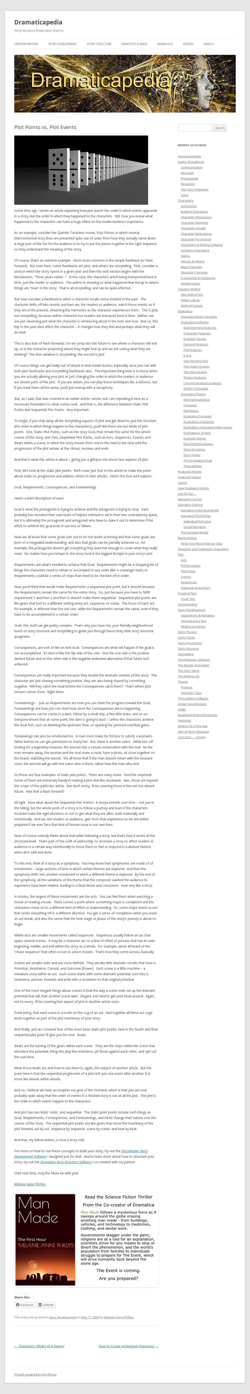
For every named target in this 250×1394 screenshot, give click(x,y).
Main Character (191, 267)
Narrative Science (134, 44)
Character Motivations (196, 234)
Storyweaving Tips (193, 621)
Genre (182, 483)
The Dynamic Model (194, 532)
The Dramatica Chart (198, 460)
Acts (184, 560)
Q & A (187, 355)
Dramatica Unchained (199, 422)
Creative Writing (26, 44)
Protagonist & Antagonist (198, 278)
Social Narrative (195, 527)
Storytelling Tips (192, 294)
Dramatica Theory (193, 394)
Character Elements (194, 223)
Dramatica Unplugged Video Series (208, 427)
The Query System (196, 366)
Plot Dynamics (190, 566)
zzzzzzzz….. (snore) (191, 737)
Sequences (189, 582)
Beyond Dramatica (196, 400)
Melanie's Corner (190, 499)
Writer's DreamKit (196, 389)
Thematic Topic (191, 693)
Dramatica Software (195, 322)
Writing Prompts (192, 306)
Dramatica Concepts (198, 416)
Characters (185, 200)
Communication (191, 167)
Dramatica (165, 44)
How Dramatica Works (193, 488)
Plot (180, 554)
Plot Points (188, 571)
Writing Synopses (193, 626)
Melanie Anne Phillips (29, 1184)
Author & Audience (191, 162)
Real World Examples (198, 444)
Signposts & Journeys (196, 588)
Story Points (192, 455)
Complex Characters (195, 250)
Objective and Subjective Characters (203, 549)
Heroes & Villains (193, 261)
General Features (196, 344)
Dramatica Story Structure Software (66, 1162)
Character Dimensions (196, 217)
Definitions (191, 411)
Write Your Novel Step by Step (202, 543)
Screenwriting (187, 604)
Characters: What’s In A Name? (39, 1346)
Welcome (184, 720)
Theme (183, 682)
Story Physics (187, 632)
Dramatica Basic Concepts (199, 317)
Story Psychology (190, 643)
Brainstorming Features (200, 328)
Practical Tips (187, 593)
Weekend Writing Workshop (197, 715)
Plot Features (193, 350)
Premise (186, 687)
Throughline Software (193, 698)
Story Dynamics (194, 449)
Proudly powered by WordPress (35, 1374)
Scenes (186, 577)
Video (182, 709)
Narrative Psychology (196, 516)
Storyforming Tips (196, 361)
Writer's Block (190, 300)
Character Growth (193, 228)
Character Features (197, 333)
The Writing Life (188, 676)
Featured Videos (189, 477)
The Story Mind (188, 671)
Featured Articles (190, 472)
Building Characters (194, 212)
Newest (188, 44)
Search (209, 44)
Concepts (190, 405)
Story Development (62, 44)
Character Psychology (196, 239)
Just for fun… (187, 494)
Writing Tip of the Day (193, 726)
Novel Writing (187, 538)
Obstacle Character (194, 272)
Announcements (189, 156)
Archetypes (189, 206)
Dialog (185, 256)
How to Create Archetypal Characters (128, 1346)
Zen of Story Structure (193, 731)
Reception (188, 184)
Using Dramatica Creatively (202, 383)
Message (187, 173)
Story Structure (99, 44)
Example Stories (195, 339)
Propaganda (189, 178)
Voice (184, 195)
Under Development (192, 704)
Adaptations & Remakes (197, 615)
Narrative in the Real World (199, 510)
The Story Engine (195, 372)
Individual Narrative (197, 521)
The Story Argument (194, 189)
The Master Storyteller (193, 665)
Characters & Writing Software (202, 245)
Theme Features (195, 377)
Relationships (190, 283)
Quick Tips (188, 599)
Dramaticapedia (38, 22)
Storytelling (186, 654)
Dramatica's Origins (197, 433)
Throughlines (193, 466)
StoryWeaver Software (194, 660)
